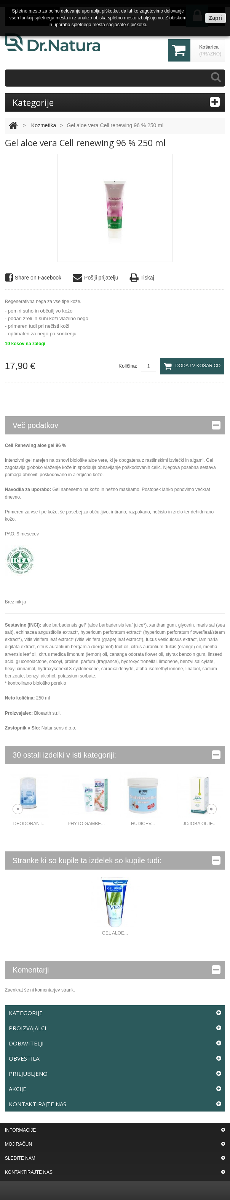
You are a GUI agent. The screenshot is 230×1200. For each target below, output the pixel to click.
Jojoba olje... (200, 823)
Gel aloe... (115, 933)
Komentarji (116, 970)
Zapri (215, 18)
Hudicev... (143, 823)
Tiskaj (142, 278)
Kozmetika (43, 125)
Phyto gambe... (86, 823)
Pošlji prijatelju (95, 278)
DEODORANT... (29, 823)
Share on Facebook (33, 278)
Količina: (127, 366)
